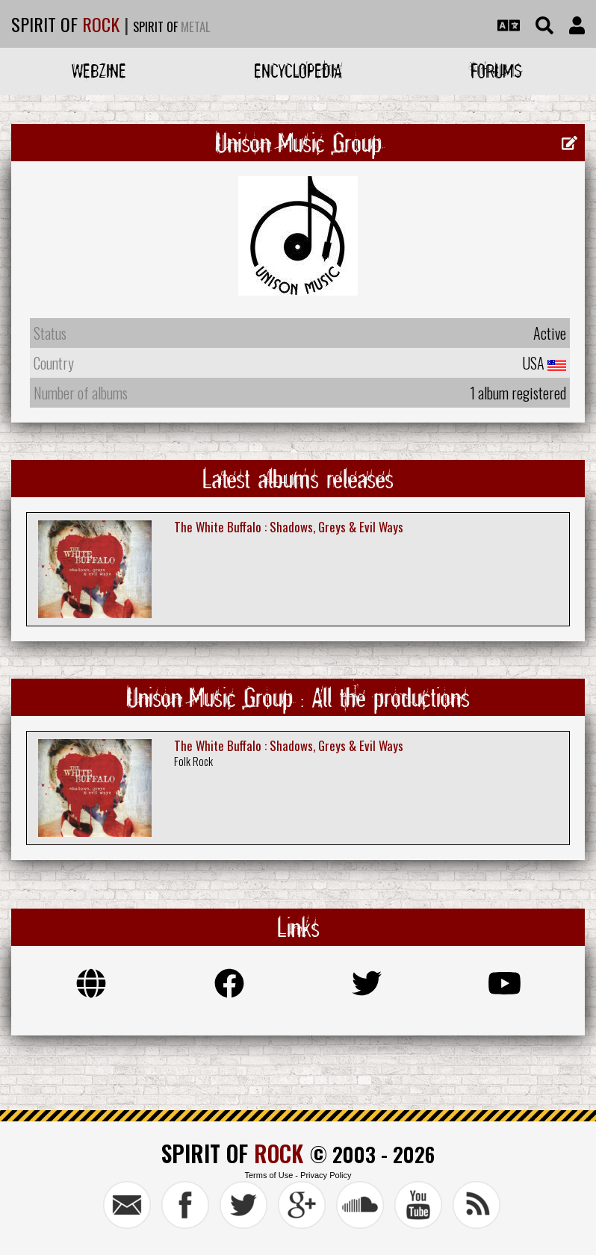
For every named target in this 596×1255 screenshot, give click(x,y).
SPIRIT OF (65, 23)
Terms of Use (268, 1175)
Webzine (99, 70)
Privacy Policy (325, 1175)
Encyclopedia (298, 70)
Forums (496, 70)
